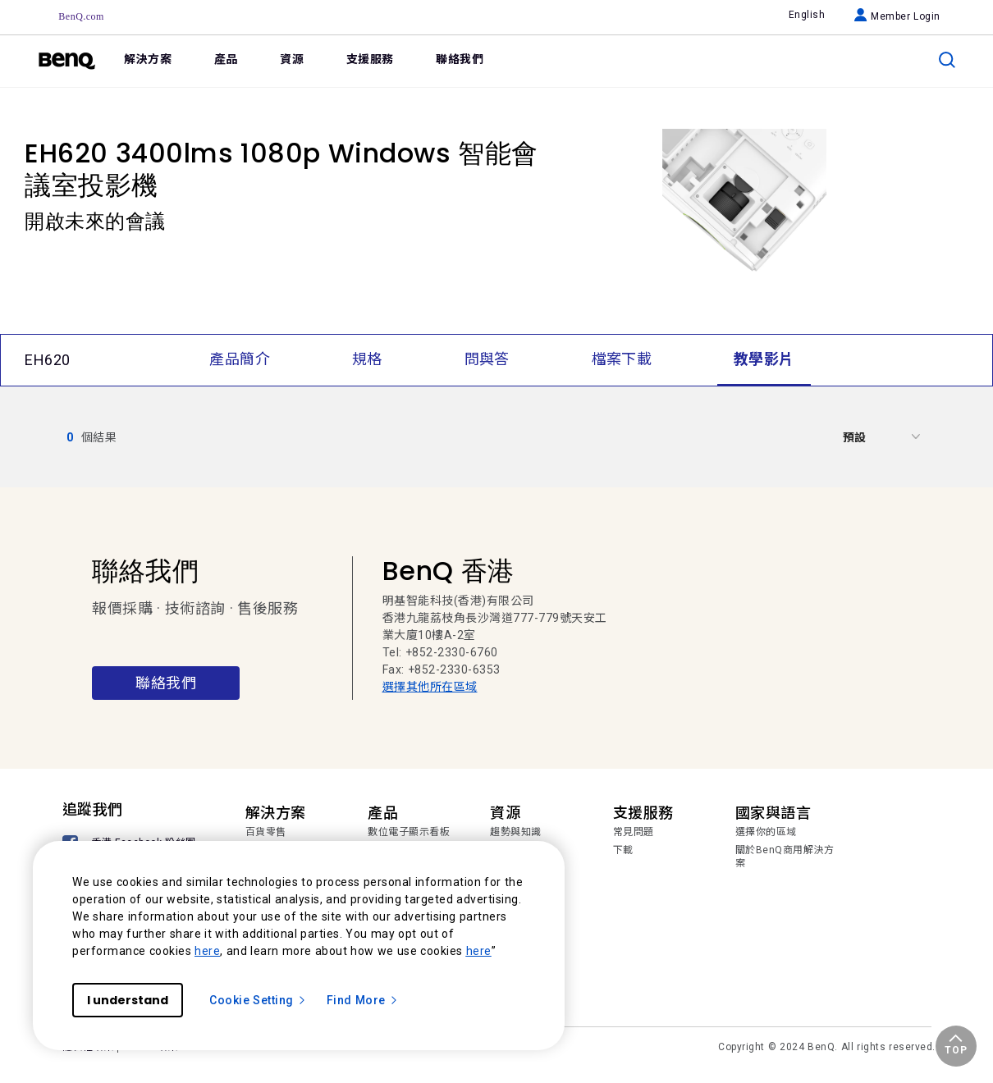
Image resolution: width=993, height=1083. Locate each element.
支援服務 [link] (370, 59)
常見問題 (633, 832)
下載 (623, 850)
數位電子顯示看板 (409, 832)
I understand (127, 1000)
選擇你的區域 (766, 832)
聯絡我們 (165, 683)
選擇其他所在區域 (430, 686)
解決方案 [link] (148, 59)
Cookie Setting (258, 1000)
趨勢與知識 (516, 832)
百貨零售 (265, 832)
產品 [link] (226, 59)
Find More (363, 1000)
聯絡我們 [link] (459, 59)
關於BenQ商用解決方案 (785, 856)
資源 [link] (292, 59)
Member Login (897, 16)
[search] (947, 60)
